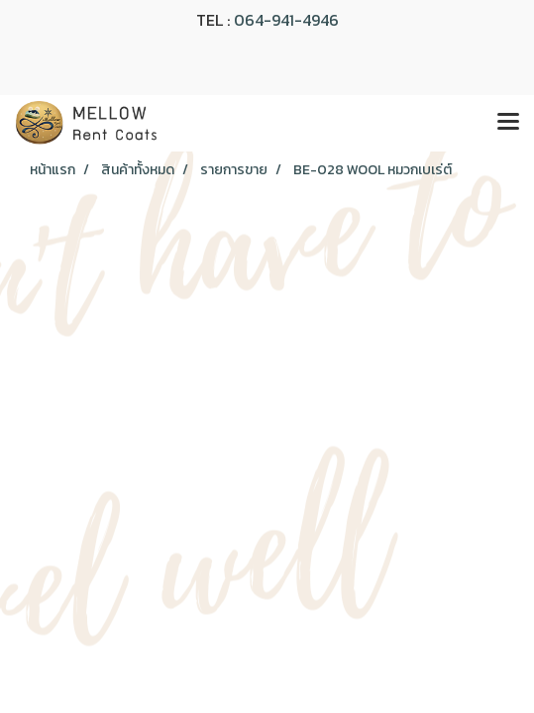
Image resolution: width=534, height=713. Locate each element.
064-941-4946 (286, 20)
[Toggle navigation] (508, 123)
